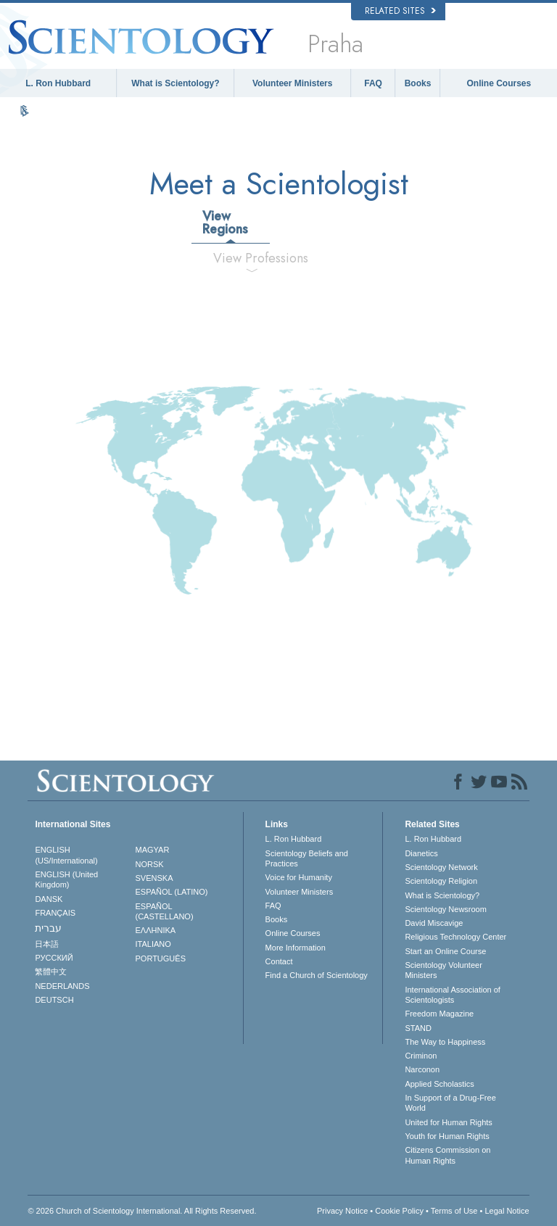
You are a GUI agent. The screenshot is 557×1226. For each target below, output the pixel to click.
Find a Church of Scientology (316, 975)
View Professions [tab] (257, 258)
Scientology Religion (441, 881)
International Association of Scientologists (452, 994)
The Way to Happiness (445, 1041)
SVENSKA (154, 878)
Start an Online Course (445, 951)
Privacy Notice (342, 1210)
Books (418, 83)
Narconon (422, 1069)
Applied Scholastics (439, 1084)
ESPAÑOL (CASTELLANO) (165, 911)
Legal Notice (506, 1210)
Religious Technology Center (455, 936)
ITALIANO (153, 944)
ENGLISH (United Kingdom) (66, 879)
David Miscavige (434, 923)
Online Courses (499, 83)
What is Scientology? (175, 83)
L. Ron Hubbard (58, 83)
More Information (295, 947)
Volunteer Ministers (292, 83)
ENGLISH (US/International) (66, 854)
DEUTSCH (54, 999)
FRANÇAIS (55, 912)
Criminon (421, 1055)
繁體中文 (51, 971)
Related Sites (400, 10)
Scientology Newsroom (446, 909)
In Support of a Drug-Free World (450, 1102)
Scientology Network (441, 867)
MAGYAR (153, 849)
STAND (418, 1028)
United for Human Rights (448, 1122)
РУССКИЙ (54, 957)
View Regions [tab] (225, 223)
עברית (48, 928)
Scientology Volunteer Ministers (443, 970)
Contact (279, 961)
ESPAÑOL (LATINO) (172, 891)
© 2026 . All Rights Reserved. (142, 1210)
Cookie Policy (399, 1210)
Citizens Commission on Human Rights (447, 1155)
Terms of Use (454, 1210)
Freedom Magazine (439, 1013)
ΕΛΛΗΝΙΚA (156, 930)
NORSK (150, 864)
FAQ (373, 83)
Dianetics (421, 853)
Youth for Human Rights (447, 1136)
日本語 (47, 944)
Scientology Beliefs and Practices (306, 858)
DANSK (48, 899)
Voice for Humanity (298, 877)
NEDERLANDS (62, 986)
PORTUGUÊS (161, 958)
